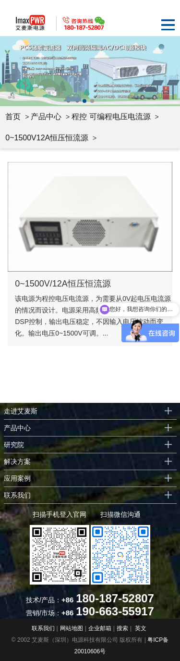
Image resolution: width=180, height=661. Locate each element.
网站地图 (71, 628)
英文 (140, 628)
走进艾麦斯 (20, 411)
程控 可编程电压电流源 (111, 116)
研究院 (14, 445)
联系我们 (17, 495)
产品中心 (46, 116)
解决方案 (17, 461)
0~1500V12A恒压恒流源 (46, 138)
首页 (13, 116)
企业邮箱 (99, 628)
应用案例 (17, 478)
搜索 (122, 628)
